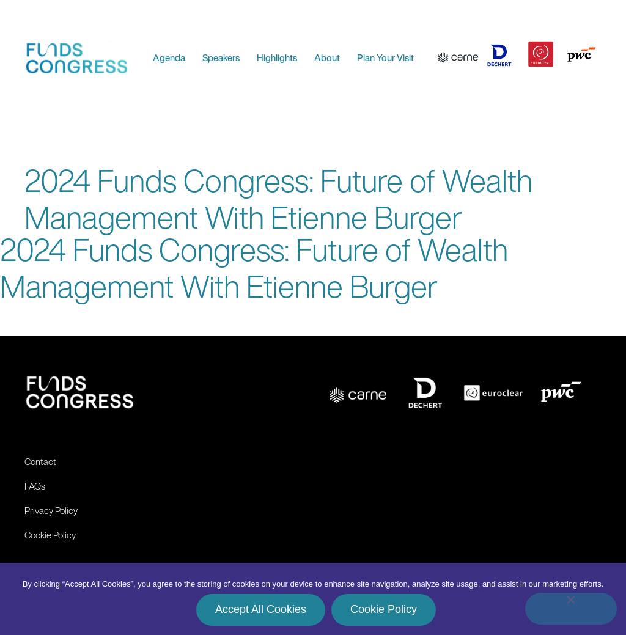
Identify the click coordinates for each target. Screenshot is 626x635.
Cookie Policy (383, 609)
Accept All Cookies (260, 609)
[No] (571, 609)
